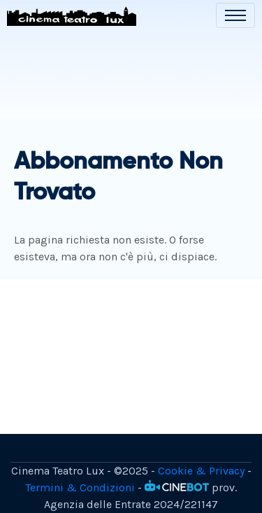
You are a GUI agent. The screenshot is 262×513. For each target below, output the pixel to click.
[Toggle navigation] (235, 15)
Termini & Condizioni (80, 487)
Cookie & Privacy (201, 470)
